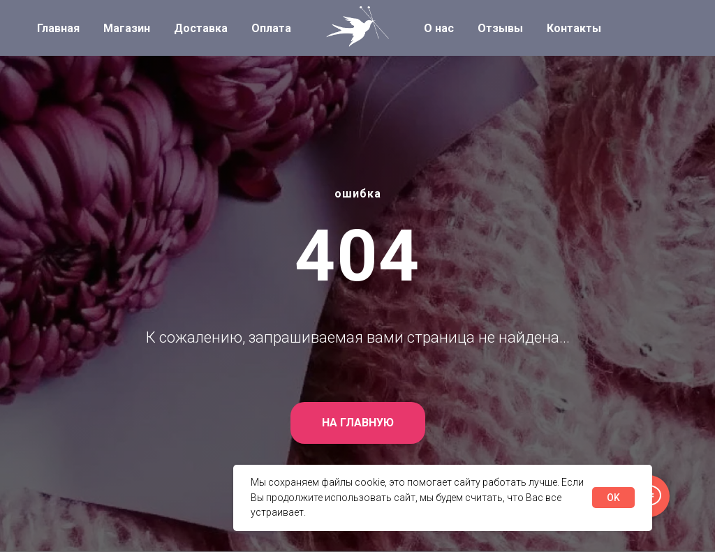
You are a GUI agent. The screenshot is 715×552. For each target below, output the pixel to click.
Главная (58, 28)
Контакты (574, 28)
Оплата (271, 28)
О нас (439, 28)
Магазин (126, 28)
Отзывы (500, 28)
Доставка (201, 28)
